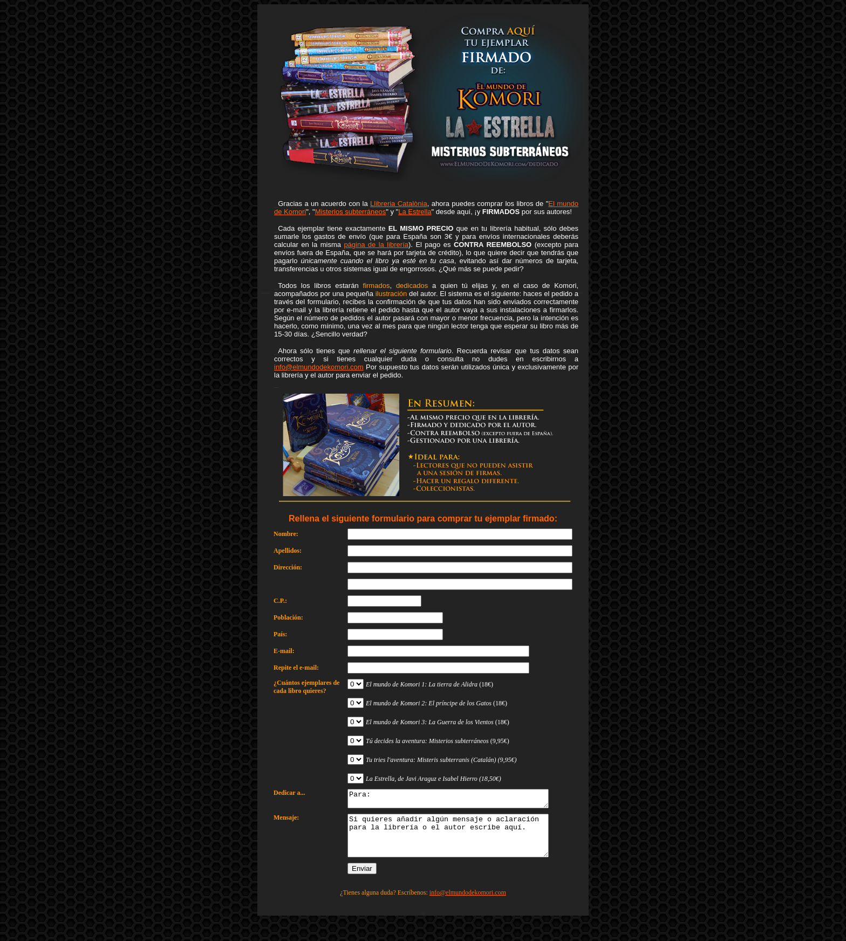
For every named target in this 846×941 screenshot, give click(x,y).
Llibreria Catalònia (398, 204)
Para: (459, 800)
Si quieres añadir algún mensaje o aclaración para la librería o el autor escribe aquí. (459, 843)
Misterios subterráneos (350, 212)
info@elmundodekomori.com (319, 367)
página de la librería (376, 245)
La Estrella (414, 212)
